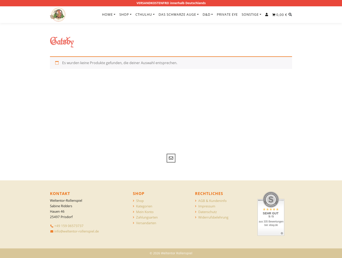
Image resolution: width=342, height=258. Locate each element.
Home (107, 14)
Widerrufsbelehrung (213, 217)
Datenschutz (207, 212)
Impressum (206, 206)
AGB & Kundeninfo (212, 200)
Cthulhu (143, 14)
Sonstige (250, 14)
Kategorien (144, 206)
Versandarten (146, 223)
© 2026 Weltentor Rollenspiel (171, 253)
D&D (206, 14)
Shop (124, 14)
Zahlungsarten (147, 217)
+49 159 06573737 (69, 226)
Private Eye (227, 14)
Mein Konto (145, 212)
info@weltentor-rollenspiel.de (76, 231)
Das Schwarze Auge (177, 14)
